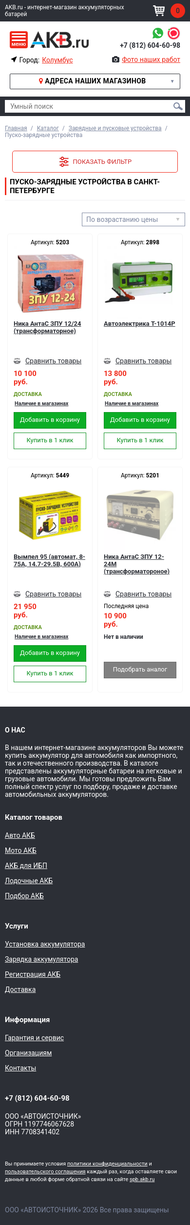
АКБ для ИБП (26, 865)
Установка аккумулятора (45, 944)
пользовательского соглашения (45, 1171)
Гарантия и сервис (34, 1038)
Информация (27, 1019)
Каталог (48, 128)
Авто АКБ (20, 835)
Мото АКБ (21, 850)
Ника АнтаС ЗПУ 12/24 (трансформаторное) (47, 327)
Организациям (28, 1053)
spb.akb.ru (142, 1179)
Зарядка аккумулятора (41, 959)
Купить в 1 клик (49, 440)
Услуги (16, 926)
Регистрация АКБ (32, 974)
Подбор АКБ (24, 896)
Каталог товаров (33, 817)
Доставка (20, 989)
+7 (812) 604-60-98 (150, 45)
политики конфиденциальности (107, 1164)
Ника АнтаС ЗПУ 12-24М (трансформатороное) (137, 564)
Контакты (20, 1068)
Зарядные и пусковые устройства (115, 128)
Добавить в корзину (50, 419)
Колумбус (57, 60)
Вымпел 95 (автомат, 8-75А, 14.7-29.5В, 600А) (49, 560)
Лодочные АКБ (29, 881)
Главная (16, 128)
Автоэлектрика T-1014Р (139, 323)
